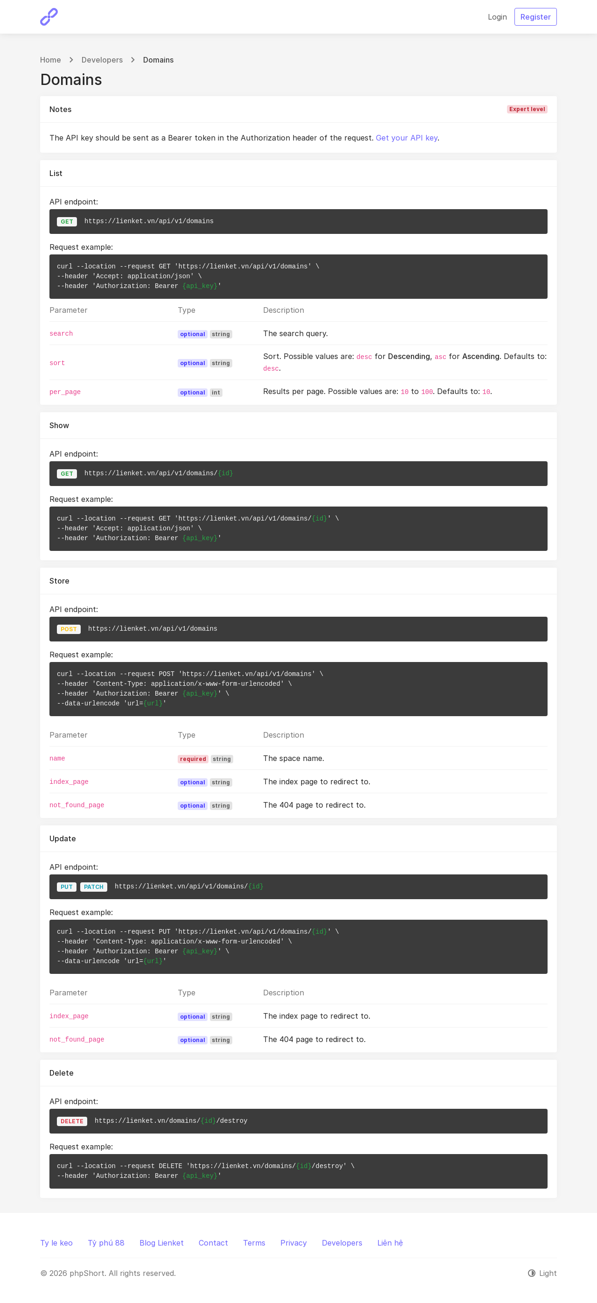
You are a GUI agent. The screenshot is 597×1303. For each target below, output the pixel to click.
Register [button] (536, 16)
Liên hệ (390, 1242)
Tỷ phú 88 (106, 1242)
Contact (213, 1242)
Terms (254, 1242)
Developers (102, 59)
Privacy (293, 1242)
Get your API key (406, 137)
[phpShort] (49, 17)
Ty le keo (56, 1242)
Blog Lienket (161, 1242)
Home (50, 59)
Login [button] (497, 16)
